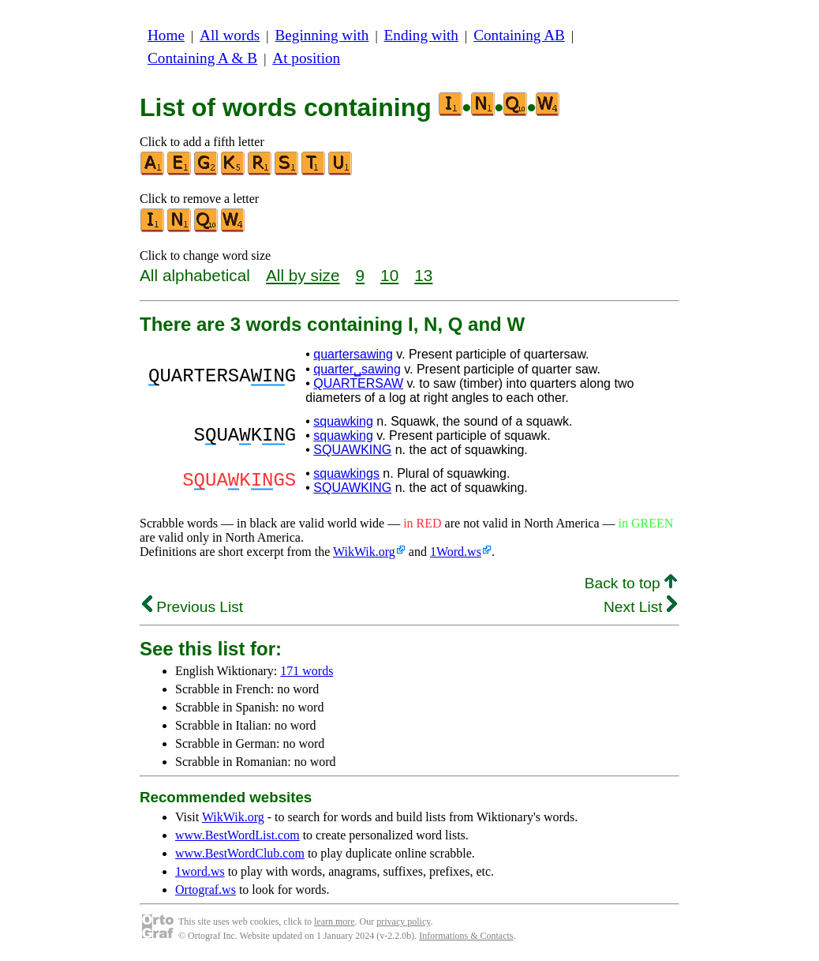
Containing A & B (202, 58)
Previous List (192, 607)
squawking (343, 421)
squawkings (346, 473)
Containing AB (519, 35)
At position (306, 58)
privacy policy (403, 921)
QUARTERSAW (358, 383)
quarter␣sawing (357, 369)
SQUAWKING (352, 449)
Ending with (421, 35)
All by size (303, 275)
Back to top (631, 583)
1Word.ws (455, 551)
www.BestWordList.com (237, 835)
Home (166, 35)
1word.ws (200, 871)
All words (230, 35)
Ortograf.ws (205, 889)
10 (389, 275)
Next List (640, 607)
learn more (334, 921)
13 (423, 275)
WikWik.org (364, 551)
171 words (306, 671)
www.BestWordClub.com (240, 853)
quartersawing (353, 354)
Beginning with (322, 35)
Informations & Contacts (466, 935)
